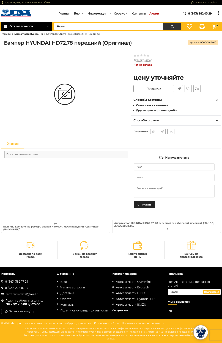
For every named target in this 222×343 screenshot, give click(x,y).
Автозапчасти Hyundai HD (135, 299)
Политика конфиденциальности (143, 323)
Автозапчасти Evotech (132, 287)
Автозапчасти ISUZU (131, 304)
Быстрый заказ (179, 88)
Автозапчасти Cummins (133, 281)
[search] (117, 26)
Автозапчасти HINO (130, 293)
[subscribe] (194, 292)
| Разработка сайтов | (106, 323)
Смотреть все (120, 310)
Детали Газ (83, 323)
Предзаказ (154, 88)
